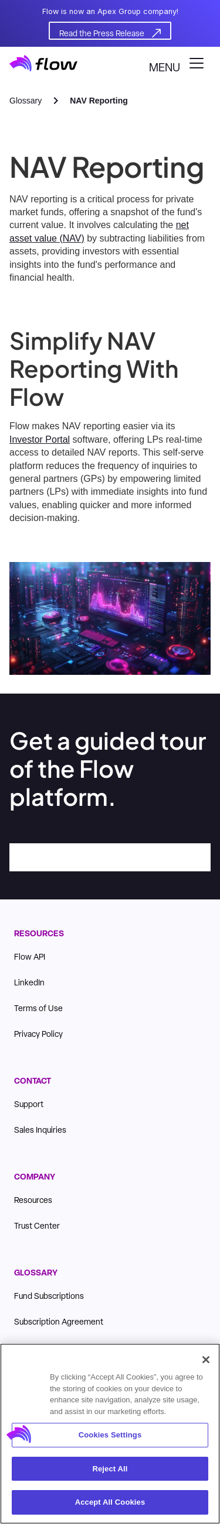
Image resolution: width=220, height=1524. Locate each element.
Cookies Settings (110, 1436)
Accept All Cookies (110, 1503)
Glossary (25, 100)
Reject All (109, 1469)
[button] (180, 63)
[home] (43, 63)
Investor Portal (39, 439)
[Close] (206, 1361)
